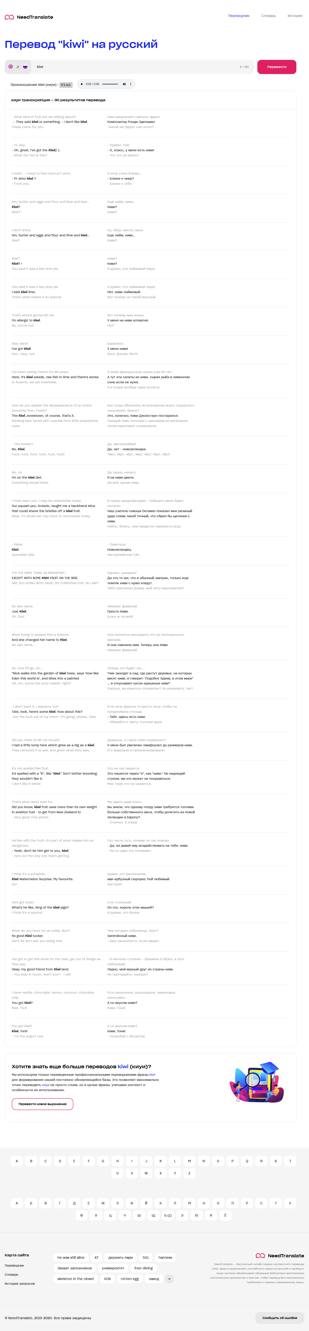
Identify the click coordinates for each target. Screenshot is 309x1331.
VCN (107, 1279)
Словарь (11, 1274)
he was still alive (71, 1258)
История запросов (20, 1284)
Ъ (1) (168, 1215)
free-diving (143, 1268)
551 (146, 1258)
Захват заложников (75, 1268)
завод (154, 1279)
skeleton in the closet (76, 1279)
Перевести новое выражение (43, 1104)
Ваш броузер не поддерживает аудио (109, 84)
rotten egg (130, 1279)
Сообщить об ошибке (279, 1318)
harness (165, 1258)
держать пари (120, 1258)
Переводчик (14, 1265)
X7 (96, 1258)
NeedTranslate (29, 17)
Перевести (277, 67)
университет (113, 1268)
